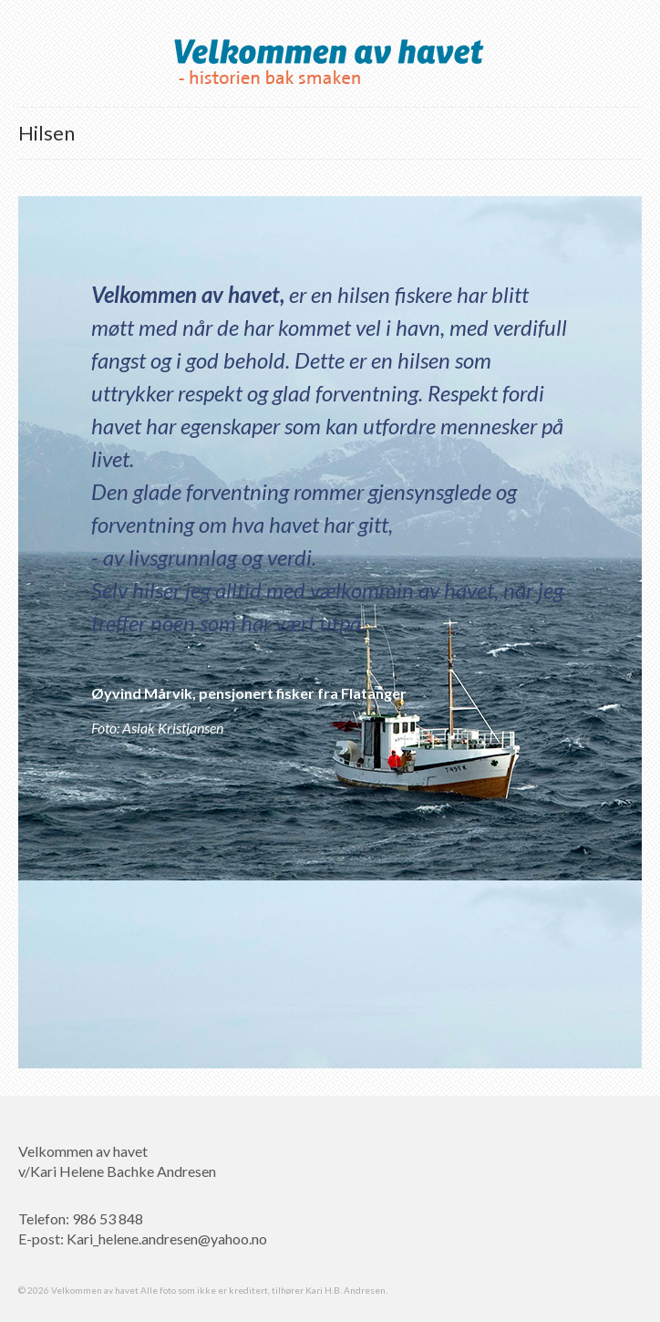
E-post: (42, 1238)
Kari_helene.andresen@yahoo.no (167, 1238)
